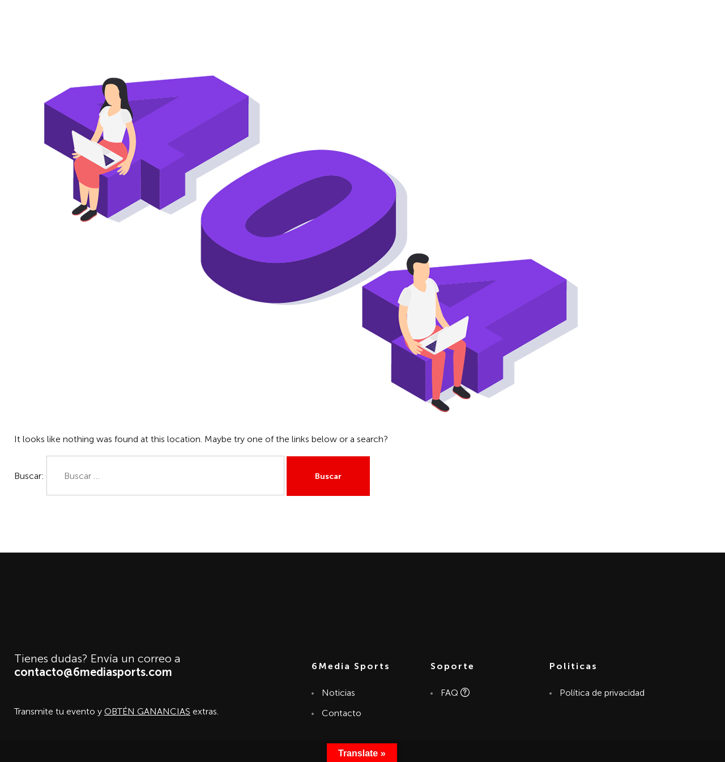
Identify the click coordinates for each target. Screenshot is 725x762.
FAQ (454, 692)
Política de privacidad (601, 692)
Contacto (341, 713)
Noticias (338, 692)
